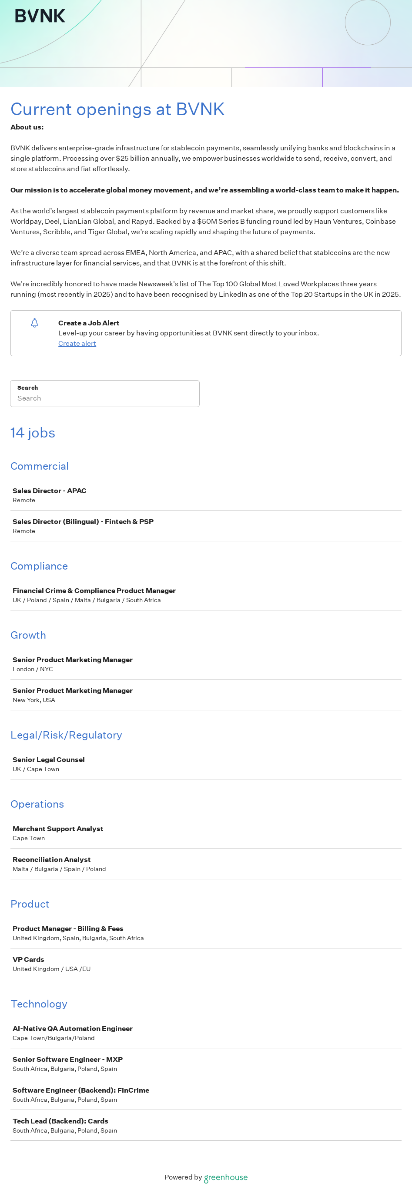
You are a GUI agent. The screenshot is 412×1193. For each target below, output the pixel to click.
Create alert (77, 343)
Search (27, 387)
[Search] (104, 399)
